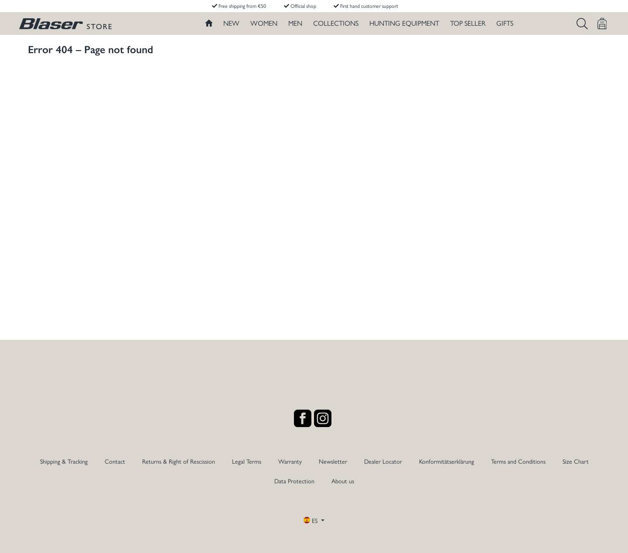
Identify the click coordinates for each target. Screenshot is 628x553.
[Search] (582, 23)
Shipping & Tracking (64, 461)
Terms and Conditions (518, 461)
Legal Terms (246, 461)
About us (342, 480)
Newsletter (333, 461)
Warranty (290, 461)
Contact (115, 461)
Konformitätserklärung (446, 461)
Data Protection (294, 480)
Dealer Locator (383, 461)
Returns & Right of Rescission (178, 461)
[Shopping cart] (602, 23)
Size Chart (576, 461)
